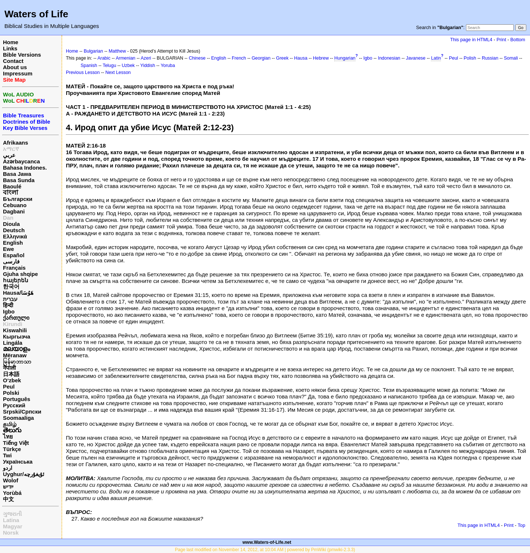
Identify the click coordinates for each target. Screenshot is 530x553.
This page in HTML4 (471, 39)
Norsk (11, 532)
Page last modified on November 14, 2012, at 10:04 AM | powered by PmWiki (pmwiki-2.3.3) (265, 549)
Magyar (12, 526)
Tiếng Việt (16, 443)
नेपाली (9, 368)
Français (14, 268)
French (239, 58)
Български (17, 199)
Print (501, 39)
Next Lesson (118, 72)
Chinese (197, 58)
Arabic (104, 58)
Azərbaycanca (21, 161)
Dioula (11, 224)
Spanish (89, 65)
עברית (10, 299)
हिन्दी (8, 305)
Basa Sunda (19, 180)
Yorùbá (12, 493)
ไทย (8, 436)
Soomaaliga (18, 418)
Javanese (415, 58)
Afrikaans (15, 142)
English (13, 243)
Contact (13, 61)
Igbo (9, 311)
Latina (11, 520)
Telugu (109, 65)
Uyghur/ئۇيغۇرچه (23, 474)
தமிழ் (10, 424)
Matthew (117, 51)
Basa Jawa (17, 174)
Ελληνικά (15, 236)
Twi (7, 455)
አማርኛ (11, 149)
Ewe (8, 249)
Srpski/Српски (22, 411)
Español (13, 255)
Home (10, 42)
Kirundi (12, 324)
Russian (490, 58)
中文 (8, 499)
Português (16, 399)
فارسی (11, 261)
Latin (436, 58)
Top (521, 525)
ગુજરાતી (12, 514)
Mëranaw (14, 355)
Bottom (517, 39)
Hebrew (321, 58)
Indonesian (389, 58)
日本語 (11, 374)
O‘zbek (12, 380)
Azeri (146, 58)
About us (15, 67)
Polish (470, 58)
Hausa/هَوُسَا (18, 293)
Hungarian (344, 58)
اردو (7, 468)
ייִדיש (8, 486)
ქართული (16, 318)
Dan (8, 218)
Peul (9, 386)
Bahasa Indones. (25, 167)
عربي (9, 155)
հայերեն (15, 280)
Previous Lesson (83, 72)
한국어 (11, 286)
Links (10, 48)
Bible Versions (22, 55)
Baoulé (12, 186)
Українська (17, 461)
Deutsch (14, 230)
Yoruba (167, 65)
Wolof (10, 480)
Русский (14, 405)
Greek (282, 58)
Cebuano (14, 205)
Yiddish (147, 65)
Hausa (300, 58)
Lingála (12, 343)
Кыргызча (16, 336)
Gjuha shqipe (20, 274)
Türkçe (12, 449)
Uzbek (128, 65)
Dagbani (14, 211)
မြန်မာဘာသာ (17, 361)
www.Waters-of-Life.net (267, 542)
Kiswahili (15, 330)
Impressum (17, 73)
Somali (511, 58)
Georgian (261, 58)
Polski (11, 393)
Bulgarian (93, 51)
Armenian (125, 58)
